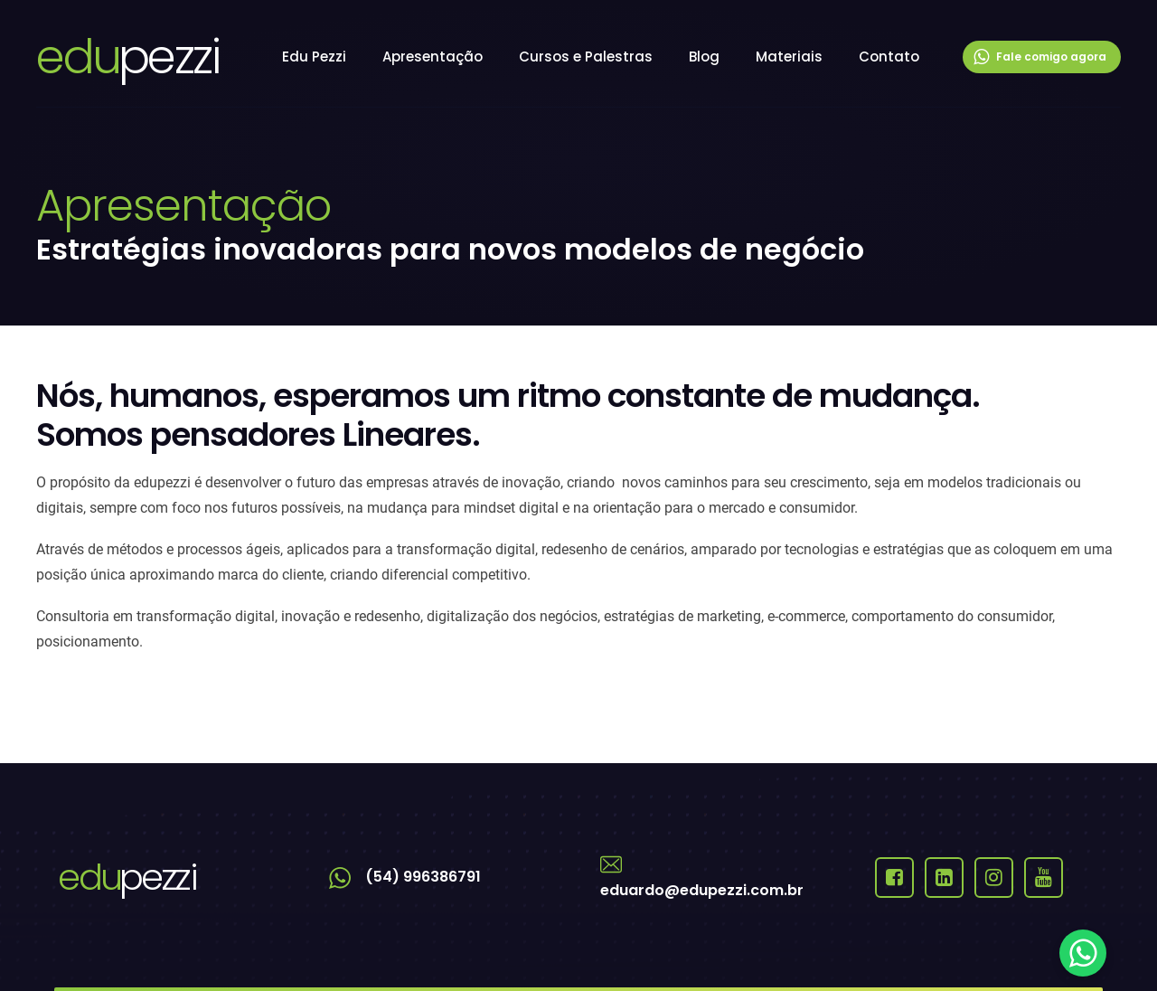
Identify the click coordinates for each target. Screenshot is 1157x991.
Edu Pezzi (314, 56)
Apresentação (432, 56)
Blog (704, 56)
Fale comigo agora (1040, 57)
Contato (889, 56)
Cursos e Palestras (586, 56)
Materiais (789, 56)
